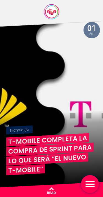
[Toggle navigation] (90, 184)
